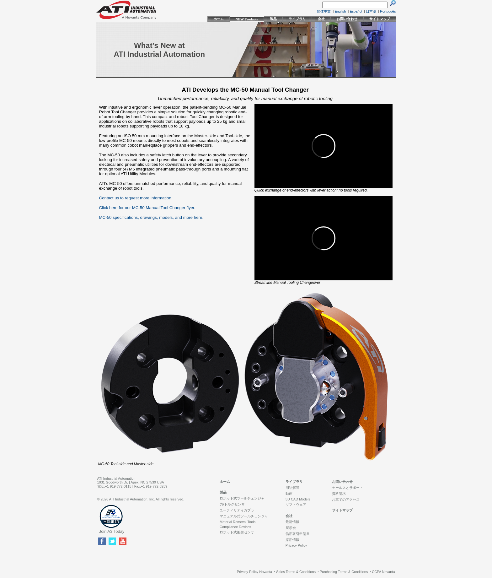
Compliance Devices (235, 527)
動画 (289, 493)
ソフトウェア (296, 504)
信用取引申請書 (298, 534)
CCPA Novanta (383, 572)
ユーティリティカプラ (237, 510)
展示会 (291, 528)
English (340, 11)
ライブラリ (297, 19)
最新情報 (292, 522)
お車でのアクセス (346, 499)
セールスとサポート (347, 487)
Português (388, 11)
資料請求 (339, 493)
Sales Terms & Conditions (296, 572)
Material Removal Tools (237, 522)
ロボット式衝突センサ (237, 532)
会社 (321, 19)
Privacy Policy (296, 545)
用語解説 (292, 487)
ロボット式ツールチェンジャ (242, 498)
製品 (273, 19)
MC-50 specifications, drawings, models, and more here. (151, 217)
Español (356, 11)
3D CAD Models (298, 499)
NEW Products (247, 19)
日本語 (371, 11)
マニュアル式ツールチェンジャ (244, 516)
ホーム (218, 19)
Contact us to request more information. (136, 198)
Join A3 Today (112, 531)
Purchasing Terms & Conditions (344, 572)
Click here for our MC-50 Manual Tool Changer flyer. (147, 207)
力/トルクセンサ (232, 504)
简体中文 (324, 11)
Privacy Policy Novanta (254, 572)
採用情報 (292, 540)
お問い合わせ (347, 19)
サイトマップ (379, 19)
